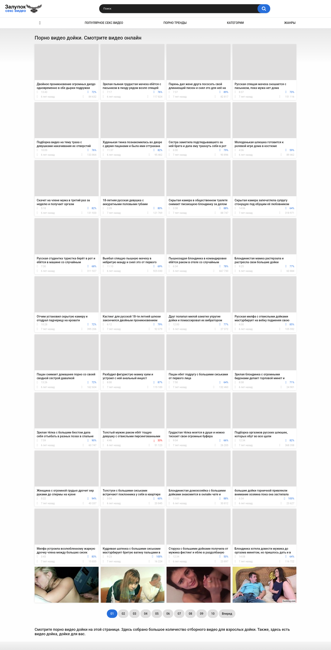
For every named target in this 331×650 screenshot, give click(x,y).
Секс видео (40, 23)
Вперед (227, 613)
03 (134, 613)
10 (212, 613)
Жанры (290, 23)
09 (201, 613)
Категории (235, 23)
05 (157, 613)
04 (145, 613)
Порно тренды (175, 23)
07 (179, 613)
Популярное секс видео (104, 23)
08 (190, 613)
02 (123, 613)
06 (168, 613)
